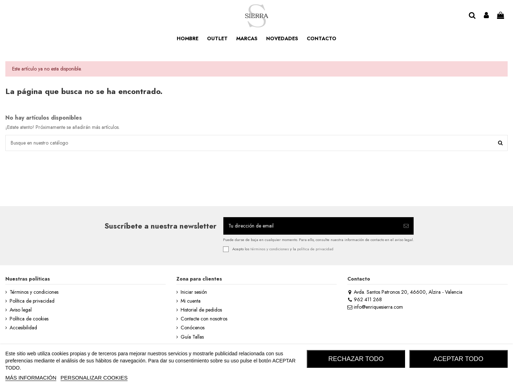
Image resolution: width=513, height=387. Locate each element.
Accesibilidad (23, 327)
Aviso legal (21, 310)
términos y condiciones (269, 248)
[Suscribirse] (406, 226)
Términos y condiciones (34, 292)
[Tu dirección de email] (311, 226)
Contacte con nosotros (204, 318)
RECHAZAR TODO (356, 358)
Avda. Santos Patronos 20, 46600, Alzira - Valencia (404, 292)
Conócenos (192, 327)
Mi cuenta (191, 301)
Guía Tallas (192, 337)
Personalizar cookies (94, 378)
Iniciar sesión (194, 292)
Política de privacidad (32, 301)
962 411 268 (364, 299)
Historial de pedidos (201, 310)
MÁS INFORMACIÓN (30, 378)
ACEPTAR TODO (458, 358)
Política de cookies (29, 318)
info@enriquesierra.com (375, 306)
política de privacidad (315, 248)
